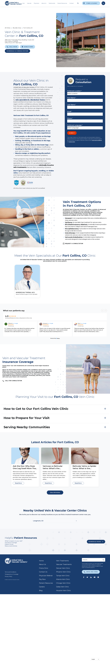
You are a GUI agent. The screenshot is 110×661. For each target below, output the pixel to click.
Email (69, 111)
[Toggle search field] (78, 3)
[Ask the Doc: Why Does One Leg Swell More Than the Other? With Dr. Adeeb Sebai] (25, 456)
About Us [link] (44, 3)
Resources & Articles (11, 546)
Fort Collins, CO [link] (27, 28)
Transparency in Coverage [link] (11, 574)
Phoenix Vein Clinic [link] (63, 572)
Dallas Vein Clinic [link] (62, 587)
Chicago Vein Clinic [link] (63, 583)
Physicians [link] (36, 3)
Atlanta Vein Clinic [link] (63, 579)
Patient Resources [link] (62, 3)
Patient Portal (9, 544)
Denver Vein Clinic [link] (63, 568)
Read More (18, 483)
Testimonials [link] (52, 3)
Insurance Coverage (11, 542)
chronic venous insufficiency (40, 147)
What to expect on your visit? (14, 541)
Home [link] (41, 561)
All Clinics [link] (7, 28)
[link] (13, 3)
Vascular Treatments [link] (64, 564)
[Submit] (103, 560)
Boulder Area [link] (17, 28)
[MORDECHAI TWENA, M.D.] (27, 281)
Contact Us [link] (43, 572)
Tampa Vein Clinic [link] (63, 576)
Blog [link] (40, 590)
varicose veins (41, 138)
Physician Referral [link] (45, 576)
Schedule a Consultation (17, 51)
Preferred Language (75, 125)
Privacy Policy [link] (8, 576)
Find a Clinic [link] (43, 568)
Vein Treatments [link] (62, 561)
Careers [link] (42, 587)
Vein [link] (23, 3)
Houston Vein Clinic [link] (63, 590)
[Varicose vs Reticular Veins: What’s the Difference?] (55, 456)
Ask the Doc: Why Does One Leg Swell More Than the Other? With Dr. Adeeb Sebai (25, 467)
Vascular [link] (29, 3)
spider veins (30, 138)
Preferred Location (74, 91)
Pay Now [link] (42, 579)
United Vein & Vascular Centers (24, 87)
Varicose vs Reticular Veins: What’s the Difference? (53, 467)
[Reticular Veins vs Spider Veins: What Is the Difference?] (85, 456)
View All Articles (55, 492)
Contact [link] (71, 3)
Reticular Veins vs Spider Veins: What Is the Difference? (84, 467)
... (30, 331)
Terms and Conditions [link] (10, 572)
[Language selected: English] (95, 659)
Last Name (71, 104)
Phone (70, 118)
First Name (71, 98)
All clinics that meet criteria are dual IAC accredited (29, 188)
